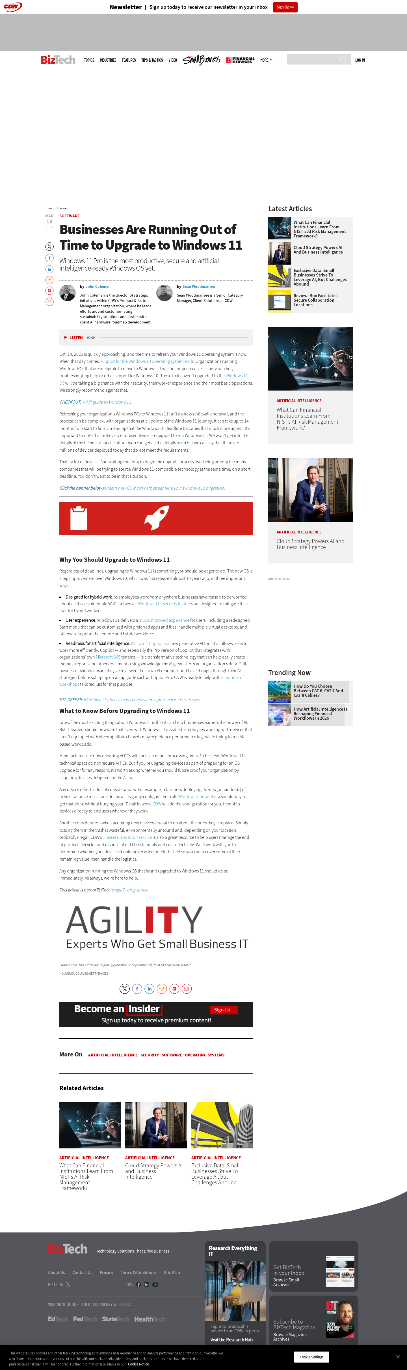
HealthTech (150, 1319)
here (181, 443)
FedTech (85, 1319)
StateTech (115, 1319)
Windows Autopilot (195, 796)
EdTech (58, 1319)
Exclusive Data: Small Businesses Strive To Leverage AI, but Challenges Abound (320, 277)
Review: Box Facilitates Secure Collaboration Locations (315, 300)
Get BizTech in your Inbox (288, 1270)
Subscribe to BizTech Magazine (294, 1325)
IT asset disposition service (127, 837)
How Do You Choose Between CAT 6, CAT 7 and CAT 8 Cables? (318, 691)
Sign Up (283, 7)
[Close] (398, 1356)
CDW (157, 804)
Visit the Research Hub (232, 1339)
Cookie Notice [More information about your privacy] (138, 1364)
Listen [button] (76, 338)
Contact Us (82, 1273)
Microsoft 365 (108, 657)
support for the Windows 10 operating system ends (147, 361)
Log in (360, 60)
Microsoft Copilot (147, 643)
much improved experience (164, 620)
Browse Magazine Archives (290, 1336)
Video (172, 60)
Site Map (172, 1273)
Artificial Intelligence (113, 1055)
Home (50, 208)
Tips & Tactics (152, 60)
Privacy (106, 1273)
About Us (56, 1273)
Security (149, 1055)
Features (129, 60)
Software (64, 208)
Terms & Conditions (139, 1273)
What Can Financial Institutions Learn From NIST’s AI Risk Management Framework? (320, 229)
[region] (203, 1357)
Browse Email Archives (286, 1282)
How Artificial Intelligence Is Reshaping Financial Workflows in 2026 (320, 714)
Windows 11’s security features (165, 604)
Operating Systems (204, 1055)
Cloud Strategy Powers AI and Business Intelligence (318, 249)
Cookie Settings (311, 1356)
